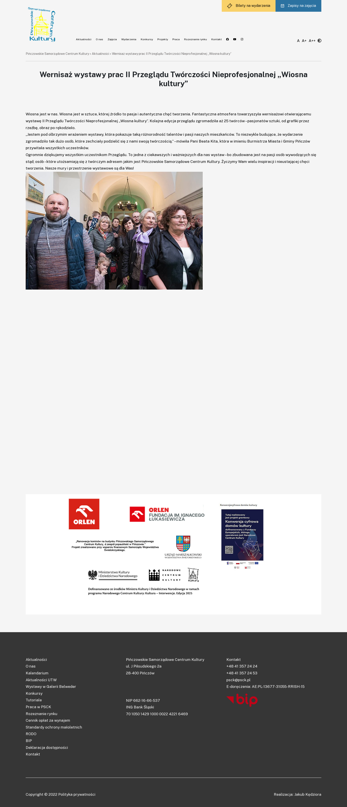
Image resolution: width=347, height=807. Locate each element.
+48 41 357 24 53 (241, 673)
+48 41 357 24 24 (241, 666)
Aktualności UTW (41, 680)
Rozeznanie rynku (195, 39)
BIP (29, 740)
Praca (176, 39)
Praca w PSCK (38, 707)
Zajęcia (112, 39)
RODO (31, 734)
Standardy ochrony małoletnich (54, 727)
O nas (99, 39)
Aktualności (83, 39)
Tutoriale (34, 700)
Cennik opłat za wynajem (48, 720)
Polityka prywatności (76, 794)
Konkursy (147, 39)
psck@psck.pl (238, 680)
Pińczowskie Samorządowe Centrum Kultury (57, 53)
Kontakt (216, 39)
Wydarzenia (128, 39)
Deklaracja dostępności (47, 747)
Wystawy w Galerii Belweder (51, 686)
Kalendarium (37, 673)
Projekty (162, 39)
